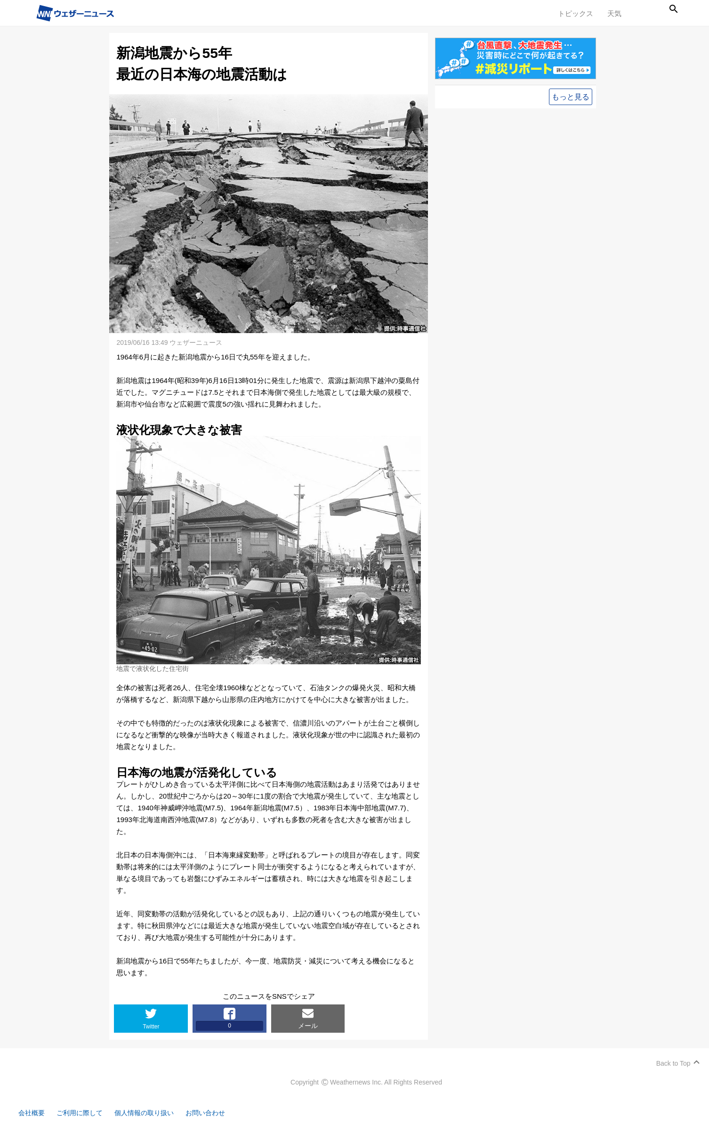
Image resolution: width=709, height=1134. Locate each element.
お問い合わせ (219, 1109)
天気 (614, 13)
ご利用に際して (86, 1109)
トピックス (575, 13)
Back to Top (670, 1059)
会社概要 (35, 1109)
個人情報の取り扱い (154, 1109)
